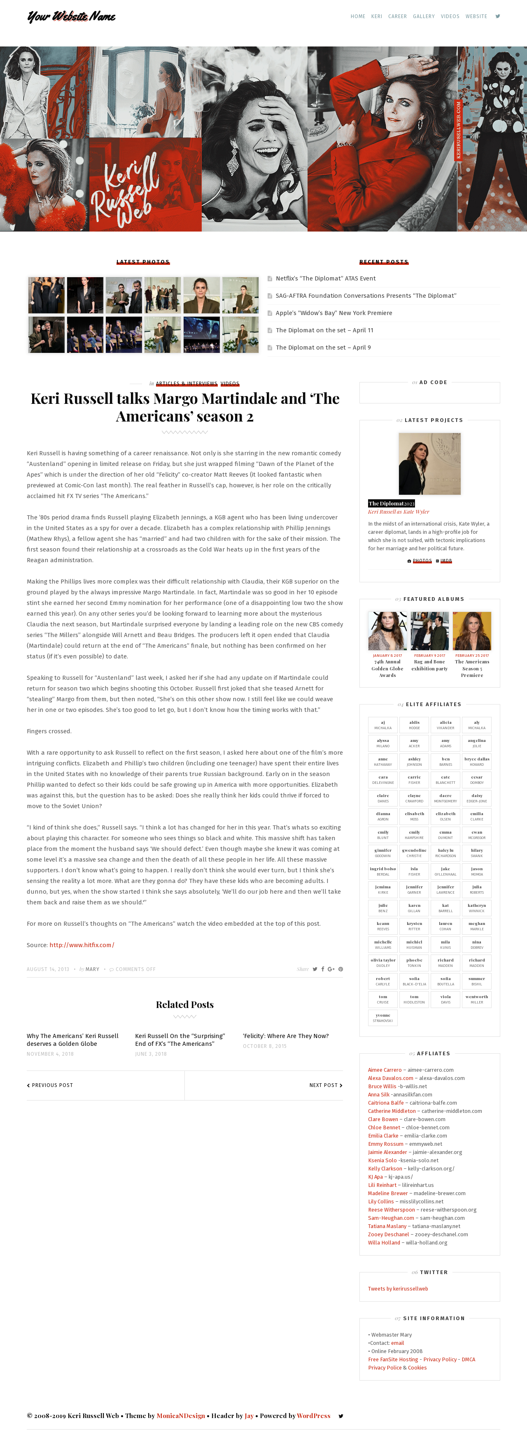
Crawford (414, 798)
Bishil (476, 981)
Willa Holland (384, 1243)
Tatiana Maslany (387, 1226)
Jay (249, 1415)
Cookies (417, 1368)
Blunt (382, 834)
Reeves (382, 925)
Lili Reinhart (382, 1185)
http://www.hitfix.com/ (82, 945)
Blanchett (445, 779)
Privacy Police (385, 1368)
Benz (382, 907)
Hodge (414, 724)
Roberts (476, 889)
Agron (382, 816)
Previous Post (52, 1085)
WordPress (314, 1415)
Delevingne (382, 779)
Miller (476, 999)
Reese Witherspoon (391, 1210)
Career (397, 16)
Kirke (382, 889)
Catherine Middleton (392, 1111)
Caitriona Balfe (386, 1103)
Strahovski (382, 1017)
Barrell (445, 907)
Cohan (445, 925)
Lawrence (445, 889)
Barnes (445, 761)
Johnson (414, 761)
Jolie (476, 742)
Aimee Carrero (385, 1070)
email (397, 1343)
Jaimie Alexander (387, 1152)
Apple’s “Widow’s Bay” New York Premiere (334, 313)
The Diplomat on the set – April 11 (324, 330)
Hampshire (414, 834)
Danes (382, 798)
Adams (445, 742)
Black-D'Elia (414, 981)
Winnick (476, 907)
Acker (414, 742)
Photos (422, 560)
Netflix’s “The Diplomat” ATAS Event (326, 278)
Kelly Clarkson (385, 1169)
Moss (414, 816)
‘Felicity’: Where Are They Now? (286, 1036)
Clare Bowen (383, 1119)
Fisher (414, 779)
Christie (414, 852)
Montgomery (445, 798)
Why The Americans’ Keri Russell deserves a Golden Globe (73, 1039)
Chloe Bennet (384, 1127)
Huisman (414, 944)
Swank (476, 852)
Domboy (476, 779)
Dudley (382, 962)
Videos (450, 16)
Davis (445, 999)
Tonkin (414, 962)
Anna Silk (378, 1094)
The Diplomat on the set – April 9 (323, 347)
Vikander (445, 724)
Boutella (445, 981)
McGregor (476, 834)
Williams (382, 944)
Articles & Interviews (187, 384)
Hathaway (382, 761)
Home (358, 16)
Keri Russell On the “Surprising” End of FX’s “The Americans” (180, 1039)
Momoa (476, 871)
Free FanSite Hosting (393, 1359)
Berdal (382, 871)
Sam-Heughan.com (391, 1218)
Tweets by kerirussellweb (398, 1289)
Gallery (424, 16)
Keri (376, 16)
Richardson (445, 852)
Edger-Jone (476, 798)
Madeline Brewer (388, 1193)
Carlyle (382, 981)
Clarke (476, 816)
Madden (445, 962)
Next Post (324, 1085)
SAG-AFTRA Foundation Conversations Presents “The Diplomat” (366, 295)
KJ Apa (375, 1177)
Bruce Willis (382, 1086)
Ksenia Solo (382, 1160)
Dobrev (476, 944)
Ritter (414, 925)
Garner (414, 889)
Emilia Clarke (383, 1136)
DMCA (468, 1359)
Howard (476, 761)
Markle (476, 925)
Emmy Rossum (385, 1144)
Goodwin (382, 852)
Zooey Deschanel (388, 1234)
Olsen (445, 816)
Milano (382, 742)
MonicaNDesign (180, 1415)
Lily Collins (381, 1201)
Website (476, 16)
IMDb (446, 560)
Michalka (382, 724)
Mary (93, 969)
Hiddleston (414, 999)
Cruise (382, 999)
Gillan (414, 907)
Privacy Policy (440, 1359)
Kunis (445, 944)
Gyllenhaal (445, 871)
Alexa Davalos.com (390, 1078)
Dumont (445, 834)
